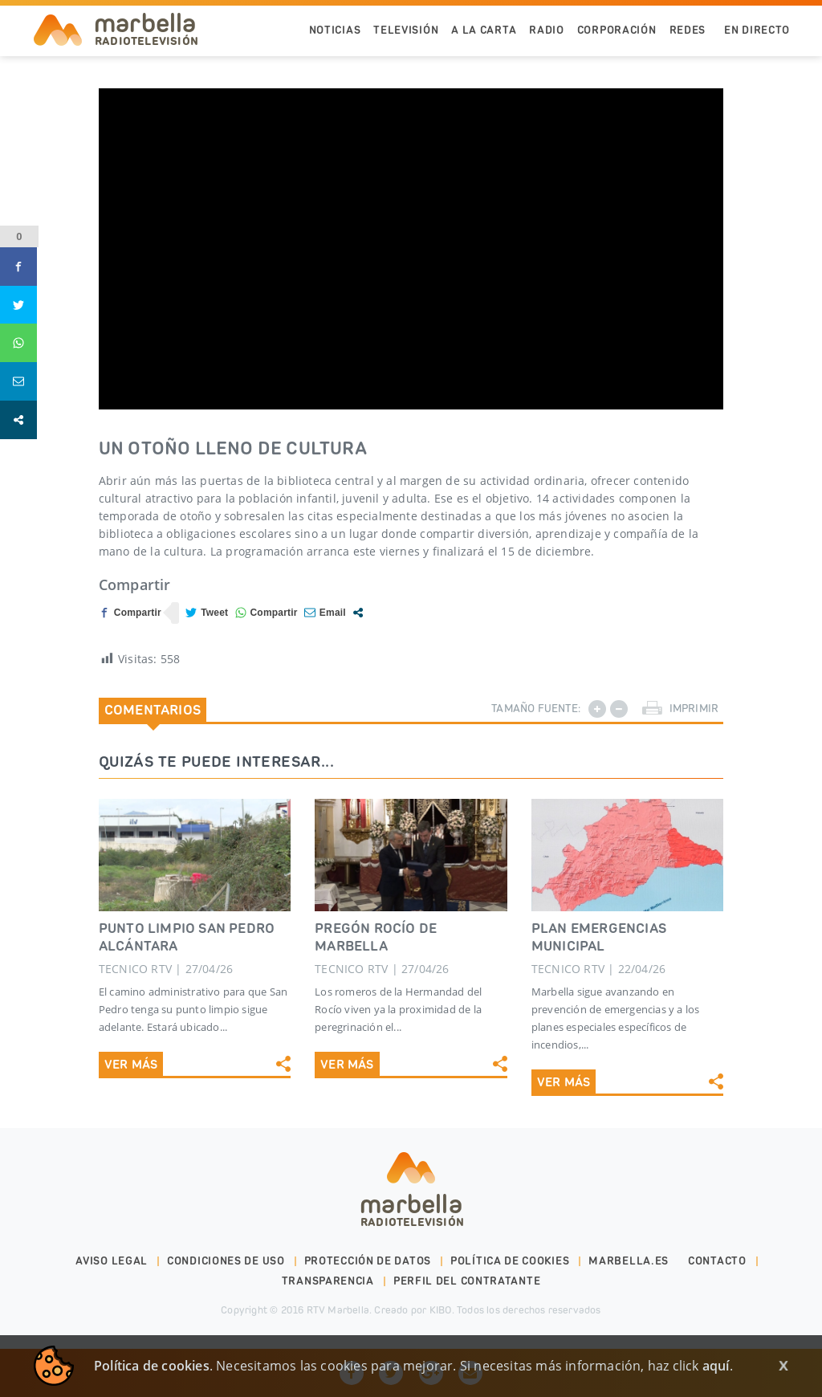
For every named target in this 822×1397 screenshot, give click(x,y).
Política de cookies (509, 1261)
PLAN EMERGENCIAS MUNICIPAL (598, 937)
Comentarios (152, 710)
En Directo (757, 30)
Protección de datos (367, 1261)
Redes (687, 30)
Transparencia (328, 1281)
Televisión (405, 30)
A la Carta (483, 30)
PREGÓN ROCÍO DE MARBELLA (376, 937)
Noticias (335, 30)
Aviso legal (111, 1261)
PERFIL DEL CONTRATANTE (466, 1281)
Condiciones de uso (226, 1261)
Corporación (617, 30)
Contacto (717, 1261)
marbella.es (628, 1261)
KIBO (440, 1310)
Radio (546, 30)
